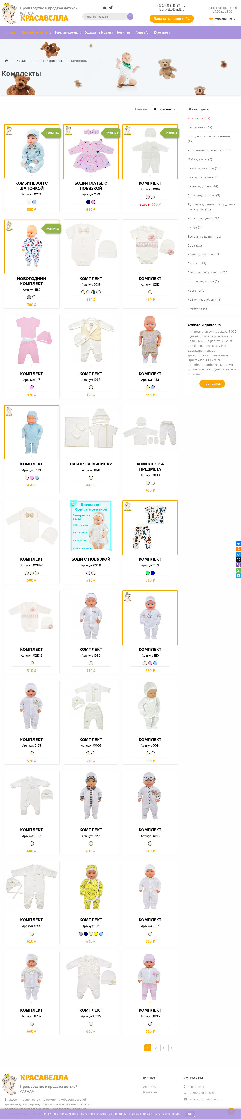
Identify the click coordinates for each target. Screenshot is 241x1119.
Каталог (22, 61)
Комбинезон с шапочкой (31, 188)
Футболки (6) (197, 308)
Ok (190, 1114)
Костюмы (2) (197, 290)
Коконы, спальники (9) (204, 254)
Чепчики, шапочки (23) (204, 168)
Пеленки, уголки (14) (203, 186)
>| (172, 1028)
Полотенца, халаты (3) (204, 195)
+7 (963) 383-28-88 (167, 5)
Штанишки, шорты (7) (203, 281)
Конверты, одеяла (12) (204, 218)
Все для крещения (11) (204, 236)
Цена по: (141, 109)
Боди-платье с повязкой (91, 188)
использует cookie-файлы (73, 1114)
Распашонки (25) (200, 127)
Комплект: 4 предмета (150, 464)
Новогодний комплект (31, 282)
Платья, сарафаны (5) (203, 177)
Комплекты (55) (199, 118)
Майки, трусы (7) (200, 159)
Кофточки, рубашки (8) (204, 299)
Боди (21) (195, 245)
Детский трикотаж (49, 61)
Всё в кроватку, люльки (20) (208, 272)
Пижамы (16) (197, 263)
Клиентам (150, 1073)
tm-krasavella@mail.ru (173, 7)
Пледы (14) (196, 227)
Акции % (149, 1067)
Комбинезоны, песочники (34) (210, 150)
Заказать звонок (172, 18)
